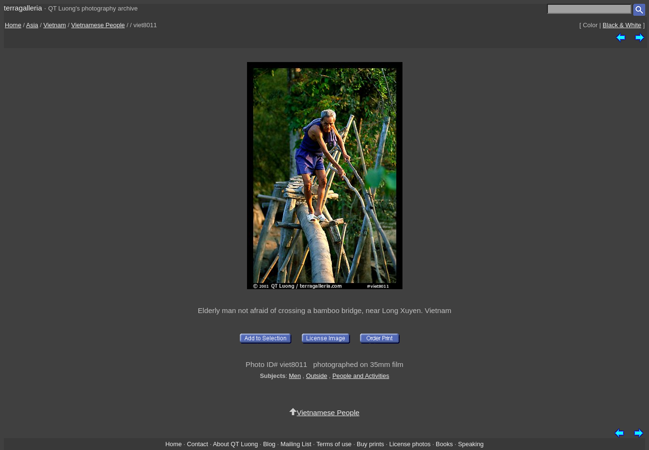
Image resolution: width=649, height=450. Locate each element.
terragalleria (23, 8)
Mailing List (295, 444)
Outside (316, 375)
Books (444, 444)
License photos (410, 444)
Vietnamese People (98, 25)
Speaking (471, 444)
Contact (197, 444)
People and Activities (360, 375)
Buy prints (370, 444)
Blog (269, 444)
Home (13, 25)
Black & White (622, 25)
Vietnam (54, 25)
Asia (32, 25)
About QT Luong (235, 444)
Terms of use (333, 444)
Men (295, 375)
